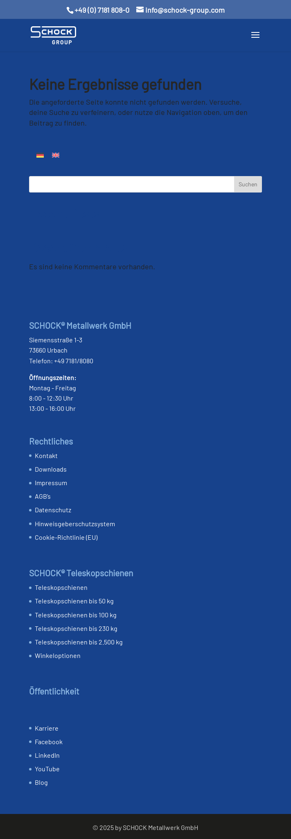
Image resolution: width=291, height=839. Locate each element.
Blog (41, 782)
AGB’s (43, 496)
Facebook (49, 741)
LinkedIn (47, 755)
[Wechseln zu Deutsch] (40, 154)
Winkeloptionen (58, 655)
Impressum (51, 482)
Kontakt (46, 455)
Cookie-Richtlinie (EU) (66, 537)
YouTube (47, 769)
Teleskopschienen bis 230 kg (76, 628)
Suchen (248, 184)
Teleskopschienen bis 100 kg (76, 615)
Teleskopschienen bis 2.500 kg (79, 642)
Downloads (51, 469)
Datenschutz (53, 509)
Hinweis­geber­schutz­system (75, 523)
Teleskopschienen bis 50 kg (74, 601)
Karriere (47, 728)
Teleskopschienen (61, 587)
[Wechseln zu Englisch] (55, 154)
